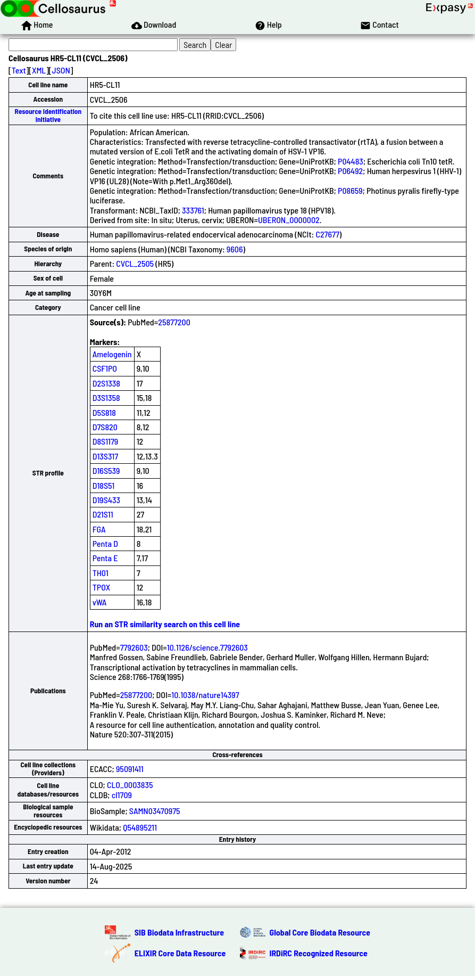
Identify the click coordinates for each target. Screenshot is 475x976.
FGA (99, 529)
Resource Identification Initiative (47, 115)
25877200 (174, 322)
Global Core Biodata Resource (320, 932)
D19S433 (106, 500)
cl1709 (122, 795)
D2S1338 (106, 383)
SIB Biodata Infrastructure (179, 932)
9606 (235, 249)
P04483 (350, 161)
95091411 (130, 769)
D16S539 (106, 470)
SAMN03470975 (154, 811)
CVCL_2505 (135, 263)
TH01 (101, 573)
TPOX (102, 587)
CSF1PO (105, 368)
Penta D (105, 543)
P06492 (350, 171)
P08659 (350, 190)
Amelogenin (112, 354)
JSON (61, 70)
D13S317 (105, 456)
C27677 (327, 234)
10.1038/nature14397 (205, 695)
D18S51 (104, 485)
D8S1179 (106, 441)
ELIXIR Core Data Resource (180, 953)
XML (39, 70)
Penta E (105, 558)
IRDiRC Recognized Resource (319, 953)
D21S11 (103, 514)
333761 (193, 210)
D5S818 (104, 412)
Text (19, 70)
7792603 (134, 647)
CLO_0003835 (130, 785)
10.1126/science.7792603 (207, 647)
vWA (100, 602)
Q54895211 (140, 827)
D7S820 (105, 427)
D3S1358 (106, 397)
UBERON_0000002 (289, 220)
